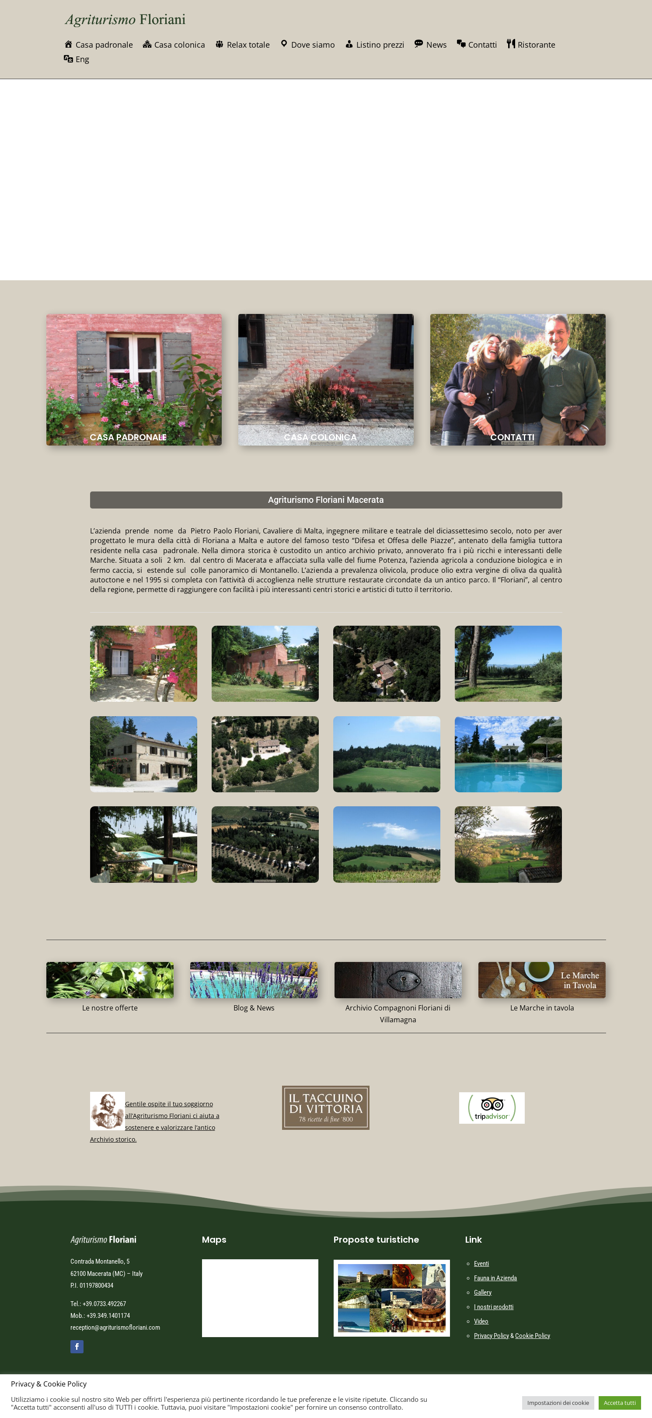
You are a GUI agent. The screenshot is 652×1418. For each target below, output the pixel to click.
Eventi (481, 1264)
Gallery (483, 1292)
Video (481, 1321)
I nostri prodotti (493, 1307)
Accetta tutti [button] (620, 1403)
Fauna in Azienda (495, 1278)
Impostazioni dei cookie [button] (558, 1403)
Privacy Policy (491, 1336)
